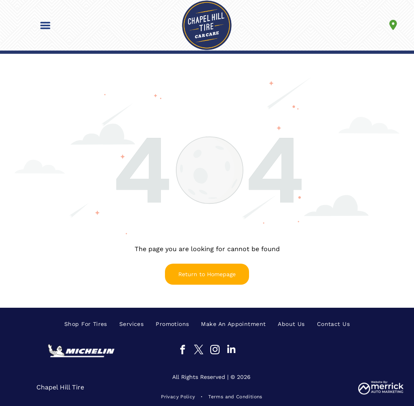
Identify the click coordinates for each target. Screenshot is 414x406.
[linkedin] (231, 351)
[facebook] (182, 351)
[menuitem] (85, 324)
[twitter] (199, 351)
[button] (45, 25)
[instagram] (215, 351)
